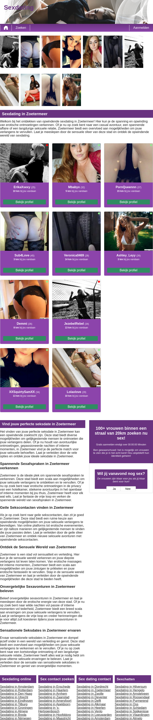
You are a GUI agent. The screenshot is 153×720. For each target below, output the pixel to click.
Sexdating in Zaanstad (53, 697)
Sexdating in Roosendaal (132, 697)
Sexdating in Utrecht (14, 697)
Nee (128, 488)
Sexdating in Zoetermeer (93, 690)
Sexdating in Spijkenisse (132, 711)
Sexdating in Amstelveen (132, 693)
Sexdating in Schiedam (131, 707)
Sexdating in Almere (14, 711)
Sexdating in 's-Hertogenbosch (49, 709)
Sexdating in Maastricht (54, 718)
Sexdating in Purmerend (131, 700)
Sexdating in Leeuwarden (94, 714)
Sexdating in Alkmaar (91, 704)
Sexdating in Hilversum (131, 686)
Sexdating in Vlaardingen (132, 714)
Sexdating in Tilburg (14, 704)
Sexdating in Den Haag (16, 693)
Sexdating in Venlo (89, 711)
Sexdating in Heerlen (91, 707)
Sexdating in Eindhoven (16, 700)
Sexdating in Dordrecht (92, 686)
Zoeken (21, 27)
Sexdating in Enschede (54, 686)
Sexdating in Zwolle (90, 693)
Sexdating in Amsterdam (17, 686)
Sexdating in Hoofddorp (54, 714)
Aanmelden (141, 27)
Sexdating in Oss (126, 704)
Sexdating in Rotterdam (16, 690)
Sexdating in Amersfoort (54, 700)
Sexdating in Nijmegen (15, 718)
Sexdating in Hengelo (129, 690)
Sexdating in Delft (88, 700)
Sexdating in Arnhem (52, 693)
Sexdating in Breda (13, 714)
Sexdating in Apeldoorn (54, 704)
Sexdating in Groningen (16, 707)
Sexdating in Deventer (91, 697)
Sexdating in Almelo (128, 718)
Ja (114, 488)
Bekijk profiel (24, 202)
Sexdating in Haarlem (53, 690)
